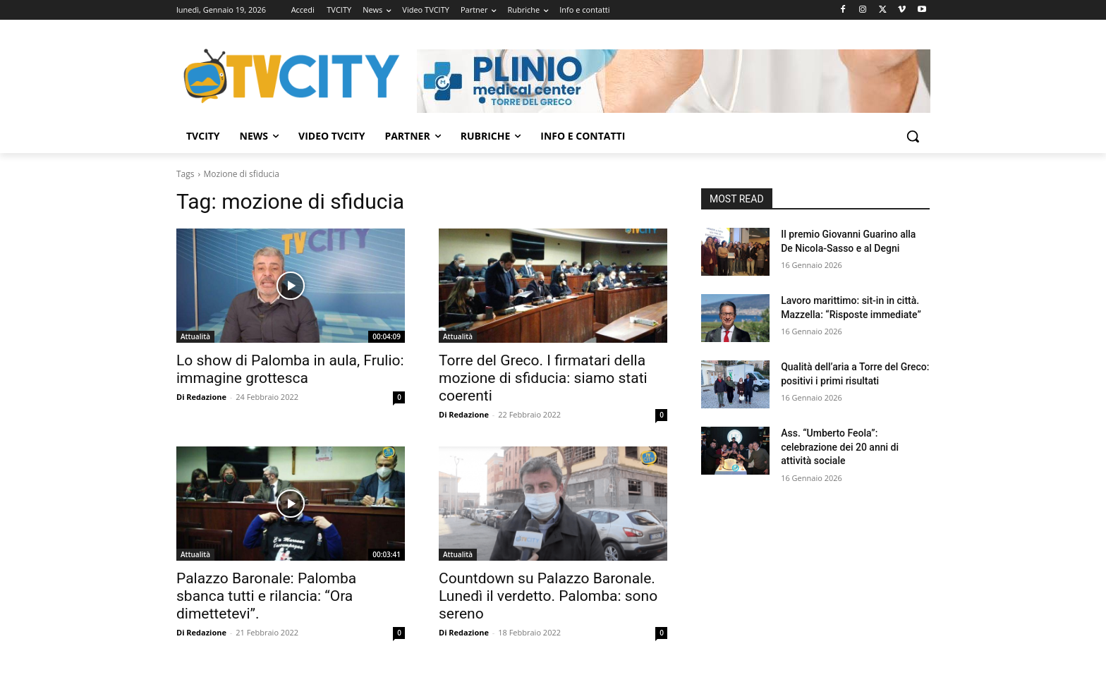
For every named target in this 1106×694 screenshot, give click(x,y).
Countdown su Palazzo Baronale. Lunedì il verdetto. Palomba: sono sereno (548, 596)
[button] (913, 136)
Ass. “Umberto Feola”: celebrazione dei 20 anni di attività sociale (840, 446)
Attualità (195, 336)
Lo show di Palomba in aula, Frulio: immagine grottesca (290, 369)
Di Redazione (201, 396)
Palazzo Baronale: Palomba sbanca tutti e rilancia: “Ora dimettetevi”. (266, 596)
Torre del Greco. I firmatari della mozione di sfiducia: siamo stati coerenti (543, 378)
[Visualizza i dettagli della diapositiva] (673, 81)
